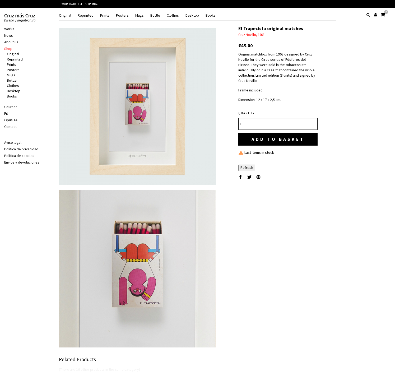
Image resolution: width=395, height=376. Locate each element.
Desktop (192, 15)
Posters (122, 15)
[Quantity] (278, 124)
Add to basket (278, 139)
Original (65, 15)
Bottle (155, 15)
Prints (104, 15)
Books (211, 15)
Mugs (139, 15)
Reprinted (86, 15)
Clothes (173, 15)
